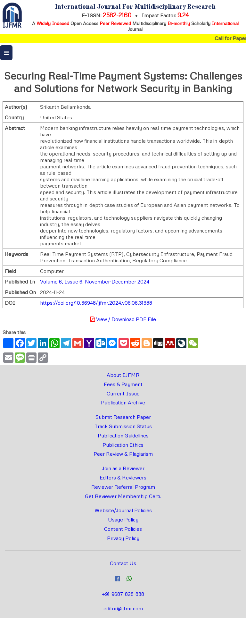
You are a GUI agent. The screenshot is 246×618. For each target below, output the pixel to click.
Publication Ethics (123, 445)
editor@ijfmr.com (123, 608)
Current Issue (123, 393)
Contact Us (123, 563)
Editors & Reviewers (123, 477)
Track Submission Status (123, 426)
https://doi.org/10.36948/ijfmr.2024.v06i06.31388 (96, 303)
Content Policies (123, 529)
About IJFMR (123, 375)
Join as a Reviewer (123, 468)
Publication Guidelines (123, 435)
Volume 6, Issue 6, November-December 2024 (94, 281)
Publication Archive (123, 402)
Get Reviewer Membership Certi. (123, 496)
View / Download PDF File (123, 319)
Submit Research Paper (123, 417)
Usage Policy (123, 519)
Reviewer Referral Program (123, 487)
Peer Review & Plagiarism (123, 454)
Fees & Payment (123, 384)
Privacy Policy (123, 538)
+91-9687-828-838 (123, 594)
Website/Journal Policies (123, 510)
